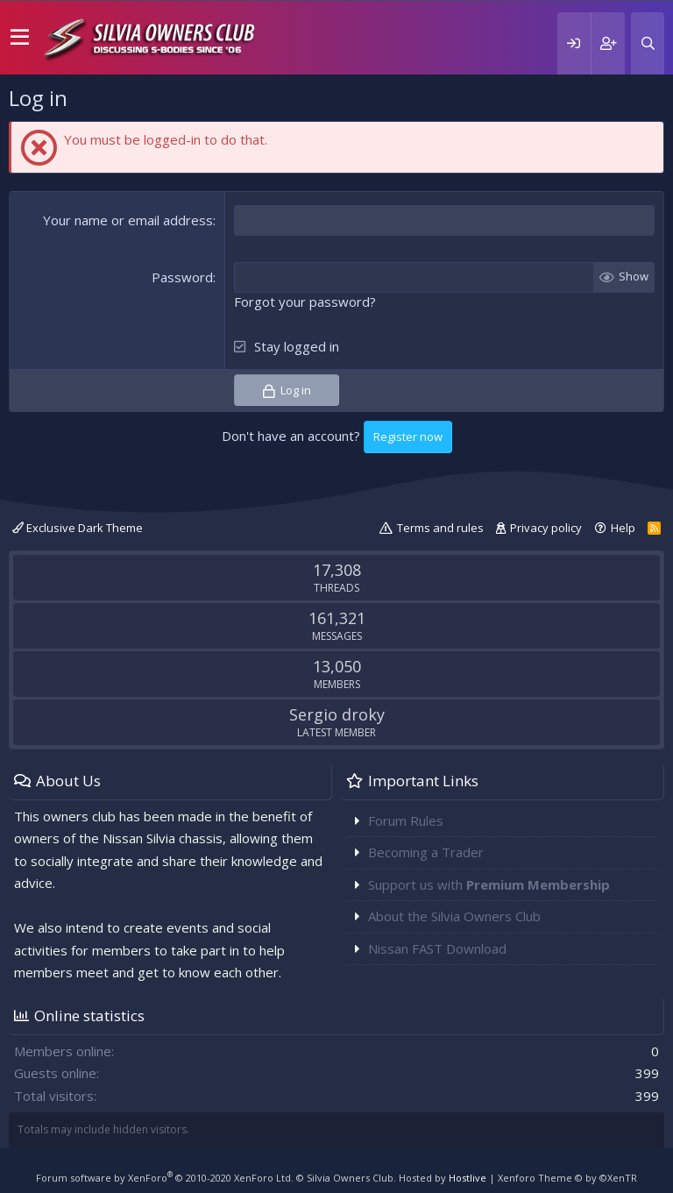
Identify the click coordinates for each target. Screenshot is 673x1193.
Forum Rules (405, 820)
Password (182, 277)
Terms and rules (440, 528)
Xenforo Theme (567, 1177)
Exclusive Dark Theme (77, 528)
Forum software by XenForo (165, 1177)
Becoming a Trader (426, 852)
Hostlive (467, 1177)
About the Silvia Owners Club (454, 916)
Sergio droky (337, 714)
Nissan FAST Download (437, 948)
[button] (20, 38)
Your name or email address (128, 220)
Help (623, 528)
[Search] (647, 43)
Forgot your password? (305, 301)
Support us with (489, 884)
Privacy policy (546, 528)
